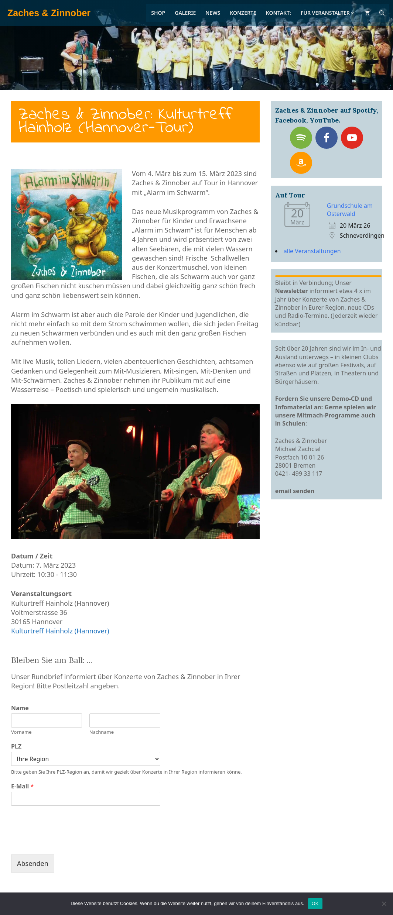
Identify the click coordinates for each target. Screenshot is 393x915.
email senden (295, 491)
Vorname (21, 732)
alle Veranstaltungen (312, 251)
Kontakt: (278, 12)
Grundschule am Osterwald (350, 210)
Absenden (32, 863)
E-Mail (22, 786)
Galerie (185, 12)
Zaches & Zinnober (48, 13)
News (212, 12)
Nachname (101, 732)
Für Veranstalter (328, 12)
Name (20, 708)
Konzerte (243, 12)
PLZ (16, 746)
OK (315, 903)
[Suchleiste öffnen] (382, 13)
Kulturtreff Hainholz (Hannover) (60, 630)
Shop (158, 12)
